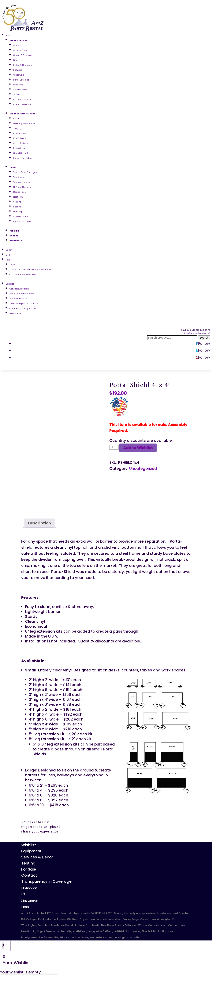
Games (17, 45)
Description (39, 523)
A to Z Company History (21, 293)
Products (10, 35)
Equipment (31, 851)
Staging (17, 128)
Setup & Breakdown (23, 158)
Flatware (17, 69)
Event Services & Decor (23, 113)
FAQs (12, 264)
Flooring (17, 206)
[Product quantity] (113, 447)
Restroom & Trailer (22, 221)
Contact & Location (19, 288)
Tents (13, 167)
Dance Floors (20, 133)
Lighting (17, 211)
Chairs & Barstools (22, 55)
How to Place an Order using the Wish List (31, 269)
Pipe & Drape (19, 138)
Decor (16, 118)
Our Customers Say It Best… (23, 274)
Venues (13, 235)
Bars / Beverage (21, 79)
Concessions (20, 50)
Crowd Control (20, 153)
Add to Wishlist (138, 447)
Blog (8, 254)
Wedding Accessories (24, 123)
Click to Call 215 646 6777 (195, 330)
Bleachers (15, 240)
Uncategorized (143, 468)
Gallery (9, 249)
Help (8, 259)
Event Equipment (19, 40)
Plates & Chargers (22, 65)
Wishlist (28, 845)
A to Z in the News (18, 298)
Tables (16, 94)
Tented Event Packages (25, 172)
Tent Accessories (22, 182)
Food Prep (18, 84)
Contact (10, 283)
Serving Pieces (20, 89)
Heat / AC (18, 196)
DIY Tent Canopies (22, 99)
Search (204, 338)
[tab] (39, 523)
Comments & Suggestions (23, 308)
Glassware (18, 74)
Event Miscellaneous (24, 104)
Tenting (28, 863)
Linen (16, 60)
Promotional (19, 148)
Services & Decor (37, 857)
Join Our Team (16, 313)
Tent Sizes (18, 177)
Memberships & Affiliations (23, 303)
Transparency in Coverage (46, 881)
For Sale (14, 230)
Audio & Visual (20, 143)
